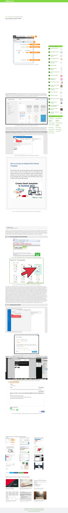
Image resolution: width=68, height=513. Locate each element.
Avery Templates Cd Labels (54, 58)
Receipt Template (51, 131)
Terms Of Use (31, 508)
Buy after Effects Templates (10, 488)
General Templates (8, 19)
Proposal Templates (59, 129)
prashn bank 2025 (37, 511)
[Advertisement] (33, 9)
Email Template (50, 127)
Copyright (28, 508)
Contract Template (51, 124)
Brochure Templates (59, 118)
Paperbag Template (53, 65)
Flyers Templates (58, 127)
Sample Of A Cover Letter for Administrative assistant (27, 500)
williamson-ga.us (7, 230)
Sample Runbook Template (54, 51)
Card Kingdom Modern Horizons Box (39, 500)
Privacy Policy (41, 508)
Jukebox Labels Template (54, 75)
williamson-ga (10, 1)
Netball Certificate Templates (54, 98)
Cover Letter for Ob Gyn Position (38, 488)
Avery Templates (51, 118)
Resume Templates (51, 132)
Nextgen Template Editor (54, 48)
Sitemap (26, 508)
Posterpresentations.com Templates (11, 500)
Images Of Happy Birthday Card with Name (26, 488)
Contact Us (38, 508)
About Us (35, 508)
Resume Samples (58, 131)
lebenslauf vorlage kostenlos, (31, 511)
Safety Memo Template (54, 95)
